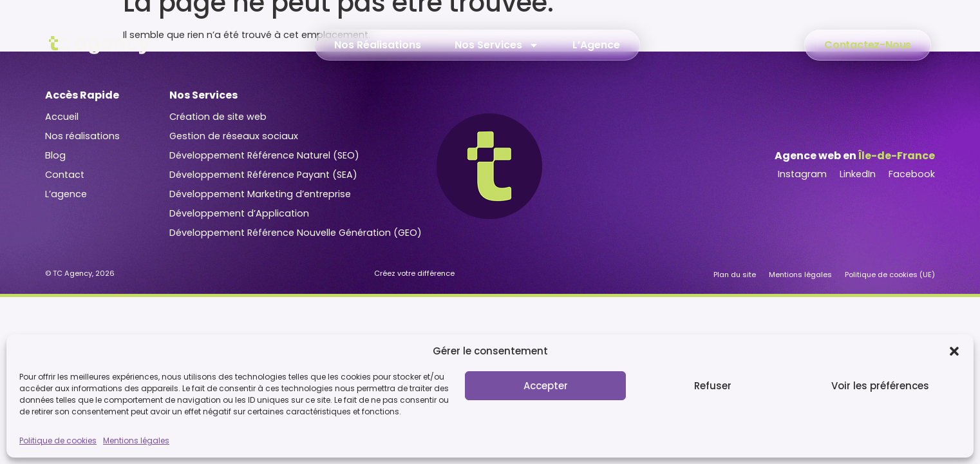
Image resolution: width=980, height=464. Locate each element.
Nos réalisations (82, 136)
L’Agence (596, 44)
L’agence (66, 194)
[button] (954, 351)
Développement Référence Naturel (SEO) (264, 155)
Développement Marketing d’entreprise (260, 194)
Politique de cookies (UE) (890, 274)
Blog (55, 155)
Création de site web (218, 116)
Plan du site (734, 274)
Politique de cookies (58, 440)
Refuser (712, 385)
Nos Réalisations (377, 44)
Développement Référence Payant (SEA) (263, 174)
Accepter (545, 385)
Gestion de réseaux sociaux (233, 136)
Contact (64, 174)
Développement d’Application (239, 213)
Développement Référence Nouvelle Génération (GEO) (295, 232)
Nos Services (497, 45)
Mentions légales (136, 440)
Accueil (62, 116)
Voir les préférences (880, 385)
